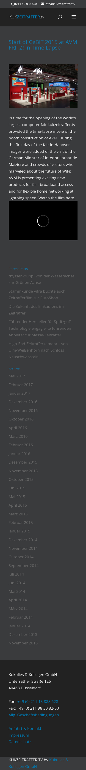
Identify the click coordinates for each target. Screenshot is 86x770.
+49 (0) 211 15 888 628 (37, 701)
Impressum (19, 735)
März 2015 (18, 514)
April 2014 (18, 599)
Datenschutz (20, 741)
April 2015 (18, 505)
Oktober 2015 (21, 479)
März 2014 (18, 608)
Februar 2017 (21, 384)
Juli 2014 (16, 574)
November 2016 (23, 410)
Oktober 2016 (21, 419)
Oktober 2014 (21, 556)
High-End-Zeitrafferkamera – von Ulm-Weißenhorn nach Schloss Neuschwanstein (38, 350)
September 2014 (24, 565)
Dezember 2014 (23, 539)
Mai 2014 (17, 591)
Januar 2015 (20, 531)
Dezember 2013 (23, 634)
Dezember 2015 (23, 462)
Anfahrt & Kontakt (25, 728)
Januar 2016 (20, 453)
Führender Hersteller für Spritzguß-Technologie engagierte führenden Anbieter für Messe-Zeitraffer (40, 328)
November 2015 (23, 470)
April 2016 (18, 427)
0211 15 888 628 (25, 4)
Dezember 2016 (23, 401)
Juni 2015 (17, 488)
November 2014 (23, 548)
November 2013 (23, 643)
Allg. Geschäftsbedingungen (34, 714)
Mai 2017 (17, 376)
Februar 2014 (21, 617)
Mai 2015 (17, 496)
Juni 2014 (17, 582)
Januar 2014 (20, 626)
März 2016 (18, 436)
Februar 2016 (21, 444)
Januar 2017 (20, 393)
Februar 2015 (21, 522)
